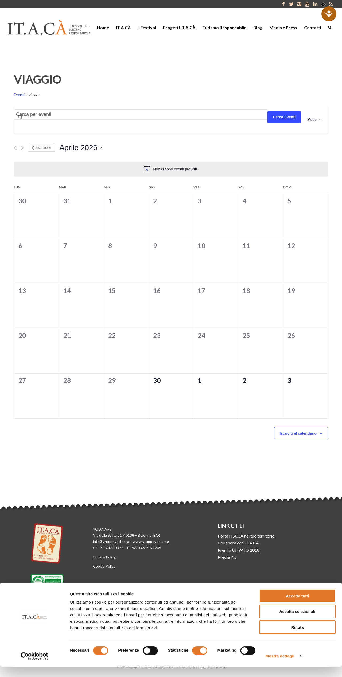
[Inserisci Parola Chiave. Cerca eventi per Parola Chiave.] (140, 114)
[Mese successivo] (22, 147)
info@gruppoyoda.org (111, 541)
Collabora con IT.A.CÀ (238, 542)
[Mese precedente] (15, 147)
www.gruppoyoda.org (151, 541)
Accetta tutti (297, 606)
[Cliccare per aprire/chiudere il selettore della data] (80, 147)
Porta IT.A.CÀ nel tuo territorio (246, 535)
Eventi (19, 94)
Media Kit (227, 556)
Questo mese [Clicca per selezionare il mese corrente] (41, 148)
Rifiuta (297, 637)
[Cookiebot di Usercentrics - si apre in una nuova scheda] (34, 667)
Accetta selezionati (297, 622)
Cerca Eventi (284, 117)
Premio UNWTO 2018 (238, 550)
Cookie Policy (104, 566)
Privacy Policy (104, 557)
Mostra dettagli (280, 666)
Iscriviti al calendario (298, 433)
